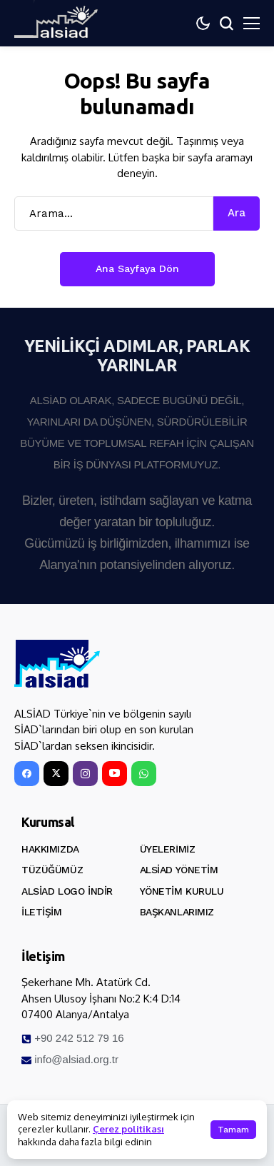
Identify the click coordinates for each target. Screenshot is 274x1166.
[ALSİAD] (57, 664)
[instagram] (85, 773)
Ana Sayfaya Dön (137, 268)
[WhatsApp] (143, 773)
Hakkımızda (50, 849)
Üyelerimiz (168, 849)
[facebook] (26, 773)
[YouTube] (114, 773)
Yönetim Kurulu (182, 891)
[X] (56, 773)
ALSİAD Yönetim (179, 869)
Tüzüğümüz (52, 869)
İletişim (41, 912)
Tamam (233, 1130)
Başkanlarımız (177, 912)
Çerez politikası (128, 1129)
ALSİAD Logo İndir (67, 891)
